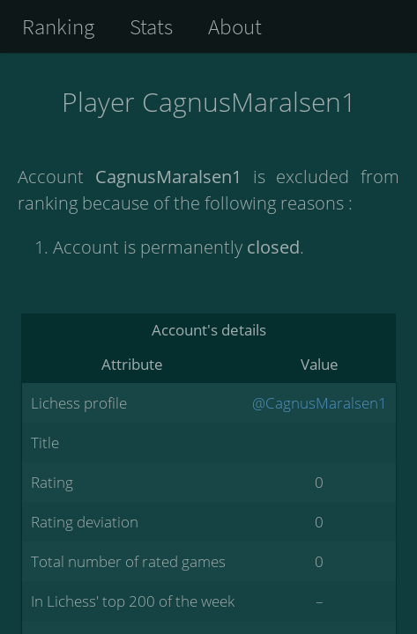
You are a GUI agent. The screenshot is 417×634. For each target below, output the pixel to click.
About (235, 26)
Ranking (58, 26)
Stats (151, 26)
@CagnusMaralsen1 (319, 403)
